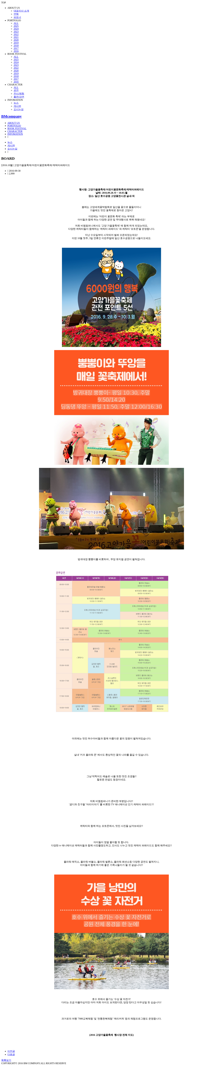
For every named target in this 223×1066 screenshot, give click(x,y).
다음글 (11, 1054)
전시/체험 (19, 93)
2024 (16, 28)
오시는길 (19, 109)
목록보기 (6, 1060)
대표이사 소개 (21, 10)
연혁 (16, 14)
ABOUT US (13, 8)
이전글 (11, 1051)
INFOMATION (15, 100)
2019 (16, 42)
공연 (16, 90)
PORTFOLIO (14, 20)
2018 (16, 45)
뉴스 (16, 103)
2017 (16, 48)
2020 (16, 40)
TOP (3, 2)
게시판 (17, 106)
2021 (16, 37)
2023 (16, 31)
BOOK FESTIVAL (16, 54)
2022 (16, 34)
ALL (16, 23)
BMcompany (11, 116)
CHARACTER (14, 84)
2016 (16, 51)
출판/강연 (19, 96)
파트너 (17, 17)
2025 (16, 26)
